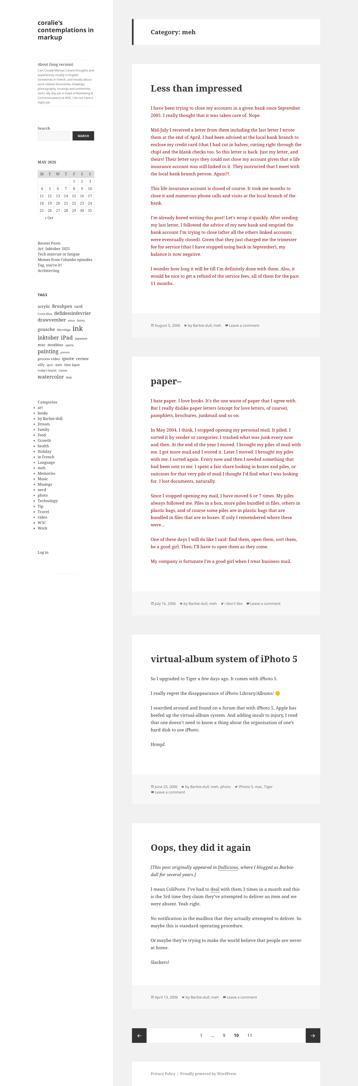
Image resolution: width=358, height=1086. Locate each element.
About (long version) (66, 83)
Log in (43, 552)
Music (43, 478)
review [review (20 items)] (82, 358)
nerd (42, 489)
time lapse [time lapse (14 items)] (72, 365)
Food (42, 435)
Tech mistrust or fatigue (59, 254)
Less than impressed (196, 88)
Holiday (44, 451)
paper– (166, 381)
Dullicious (228, 867)
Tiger (268, 786)
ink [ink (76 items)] (78, 328)
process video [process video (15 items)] (49, 358)
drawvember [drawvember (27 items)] (52, 320)
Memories (46, 473)
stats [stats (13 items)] (58, 365)
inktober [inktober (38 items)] (48, 337)
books (43, 413)
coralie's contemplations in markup (66, 29)
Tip (40, 506)
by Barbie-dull (50, 418)
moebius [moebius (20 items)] (55, 344)
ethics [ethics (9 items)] (71, 320)
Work (42, 528)
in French (46, 456)
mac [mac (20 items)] (41, 344)
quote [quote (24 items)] (68, 358)
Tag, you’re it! (50, 265)
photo (43, 495)
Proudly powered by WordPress (208, 1073)
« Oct (49, 217)
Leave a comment (244, 325)
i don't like (233, 603)
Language (46, 462)
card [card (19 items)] (78, 306)
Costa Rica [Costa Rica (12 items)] (45, 314)
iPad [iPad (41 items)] (67, 337)
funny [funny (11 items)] (81, 320)
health (43, 445)
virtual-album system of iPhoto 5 (224, 659)
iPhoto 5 (246, 786)
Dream (44, 424)
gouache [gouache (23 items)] (46, 329)
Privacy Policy (163, 1073)
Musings (45, 484)
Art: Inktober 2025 (54, 248)
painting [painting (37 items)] (48, 351)
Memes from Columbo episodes (65, 259)
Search (44, 128)
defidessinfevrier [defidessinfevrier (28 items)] (72, 313)
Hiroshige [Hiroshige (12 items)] (64, 330)
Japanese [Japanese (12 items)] (81, 338)
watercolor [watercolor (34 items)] (51, 376)
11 (251, 1033)
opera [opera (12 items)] (69, 345)
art (40, 407)
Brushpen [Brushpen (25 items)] (62, 306)
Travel (43, 511)
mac (258, 786)
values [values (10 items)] (63, 370)
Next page (313, 1035)
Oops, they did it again (201, 847)
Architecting (48, 270)
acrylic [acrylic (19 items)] (44, 306)
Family (43, 429)
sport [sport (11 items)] (50, 365)
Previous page (139, 1035)
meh (41, 467)
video (42, 517)
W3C (42, 522)
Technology (48, 500)
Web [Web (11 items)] (69, 378)
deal (215, 889)
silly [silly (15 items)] (41, 364)
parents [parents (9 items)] (65, 352)
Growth (44, 440)
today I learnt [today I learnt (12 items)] (47, 370)
